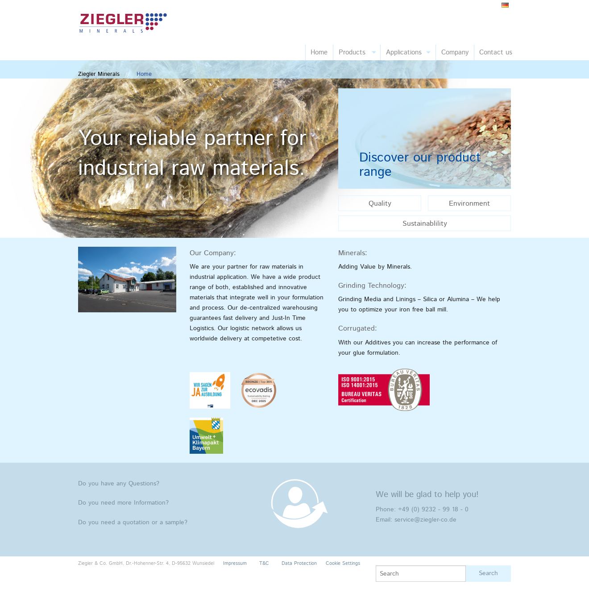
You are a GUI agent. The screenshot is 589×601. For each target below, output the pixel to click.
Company (455, 52)
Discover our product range (420, 165)
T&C (264, 563)
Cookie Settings (343, 563)
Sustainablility (424, 224)
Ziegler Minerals (99, 74)
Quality (380, 204)
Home (319, 52)
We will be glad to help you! (427, 495)
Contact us (495, 52)
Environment (469, 204)
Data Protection (299, 563)
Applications (404, 52)
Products (352, 52)
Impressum (235, 563)
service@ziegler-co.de (425, 519)
